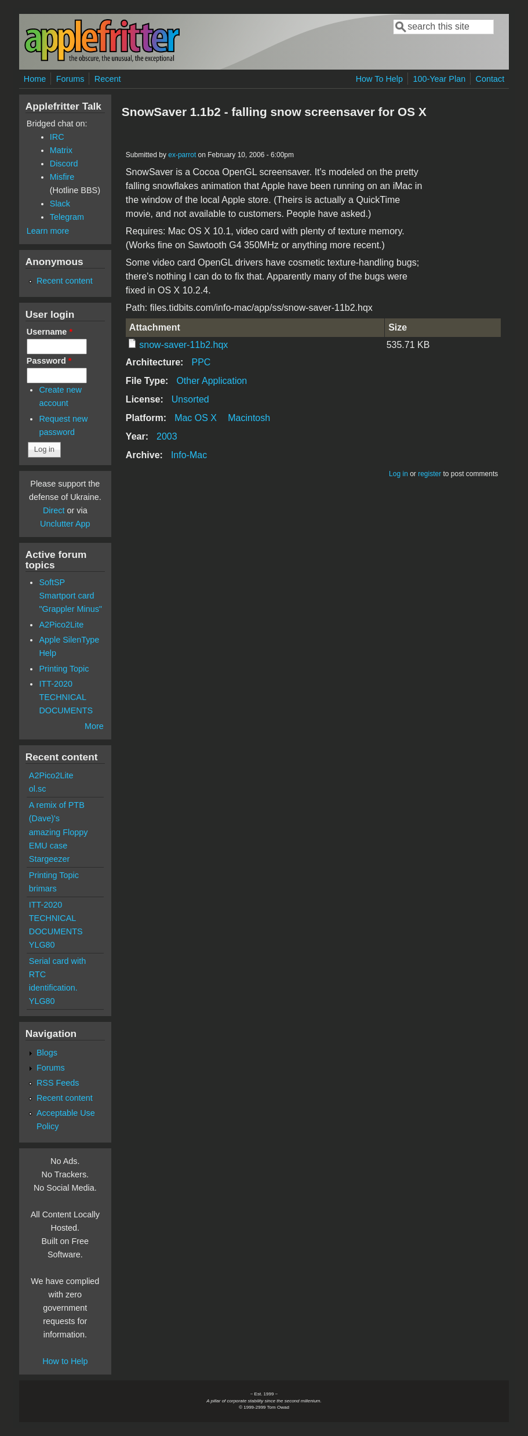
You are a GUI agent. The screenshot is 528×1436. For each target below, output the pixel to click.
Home (35, 79)
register (429, 474)
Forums (70, 79)
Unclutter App (65, 523)
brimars (43, 888)
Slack (60, 203)
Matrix (61, 150)
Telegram (67, 217)
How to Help (65, 1361)
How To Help (379, 79)
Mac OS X (195, 418)
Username (49, 331)
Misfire (62, 177)
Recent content (65, 280)
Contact (490, 79)
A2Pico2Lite (61, 624)
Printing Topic (64, 668)
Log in (398, 474)
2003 (166, 436)
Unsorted (190, 399)
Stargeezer (49, 859)
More (94, 726)
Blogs (47, 1052)
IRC (57, 137)
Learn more (48, 230)
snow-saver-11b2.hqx (183, 345)
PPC (200, 362)
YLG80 (42, 944)
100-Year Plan (439, 79)
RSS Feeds (58, 1082)
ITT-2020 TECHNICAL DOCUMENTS (66, 697)
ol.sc (37, 788)
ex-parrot (182, 155)
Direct (54, 510)
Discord (64, 163)
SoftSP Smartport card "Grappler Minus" (70, 596)
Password (49, 360)
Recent (107, 79)
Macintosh (249, 418)
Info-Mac (189, 455)
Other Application (211, 381)
